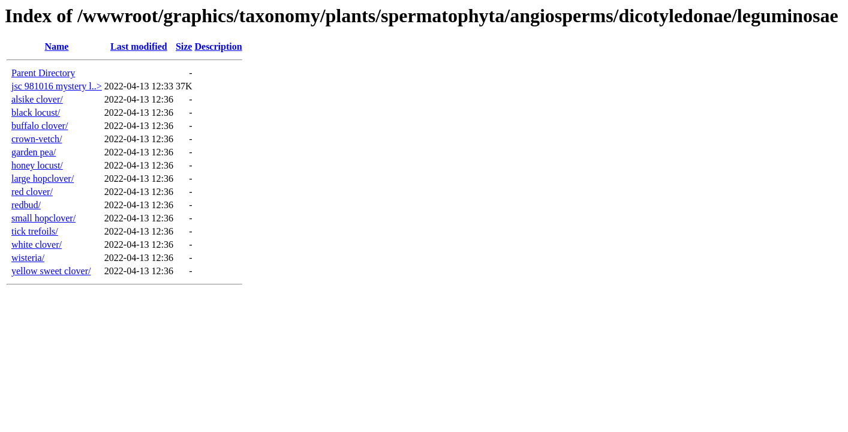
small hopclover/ (43, 218)
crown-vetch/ (36, 139)
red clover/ (32, 192)
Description (218, 46)
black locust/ (35, 112)
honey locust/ (37, 165)
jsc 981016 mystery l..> (56, 86)
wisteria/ (27, 258)
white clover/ (36, 244)
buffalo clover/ (39, 126)
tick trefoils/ (34, 231)
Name (56, 46)
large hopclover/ (42, 178)
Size (184, 46)
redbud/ (26, 205)
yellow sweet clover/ (51, 271)
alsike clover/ (37, 99)
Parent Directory (43, 73)
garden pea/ (33, 152)
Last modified (138, 46)
